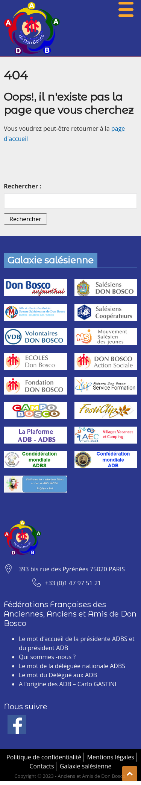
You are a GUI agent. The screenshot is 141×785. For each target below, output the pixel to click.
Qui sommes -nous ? (47, 657)
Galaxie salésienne (86, 766)
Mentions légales (110, 757)
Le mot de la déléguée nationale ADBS (72, 666)
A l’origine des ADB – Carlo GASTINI (67, 684)
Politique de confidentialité (43, 757)
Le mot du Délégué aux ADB (58, 675)
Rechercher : (22, 186)
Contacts (41, 766)
